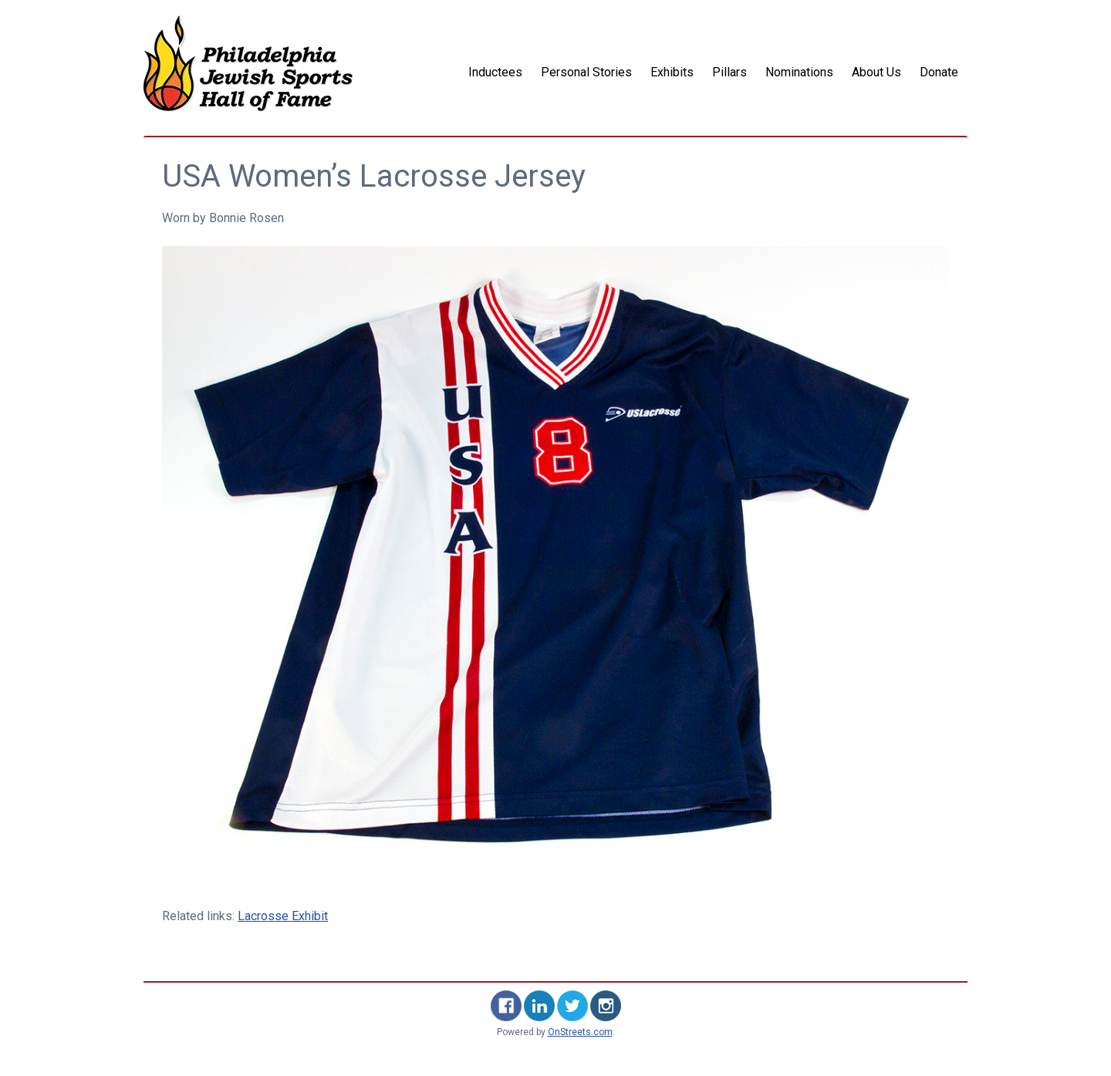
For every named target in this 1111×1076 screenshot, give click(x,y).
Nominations (799, 72)
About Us (876, 72)
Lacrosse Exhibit (283, 916)
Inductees (495, 72)
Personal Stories (586, 72)
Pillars (729, 72)
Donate (939, 72)
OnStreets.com (580, 1032)
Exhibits (672, 72)
